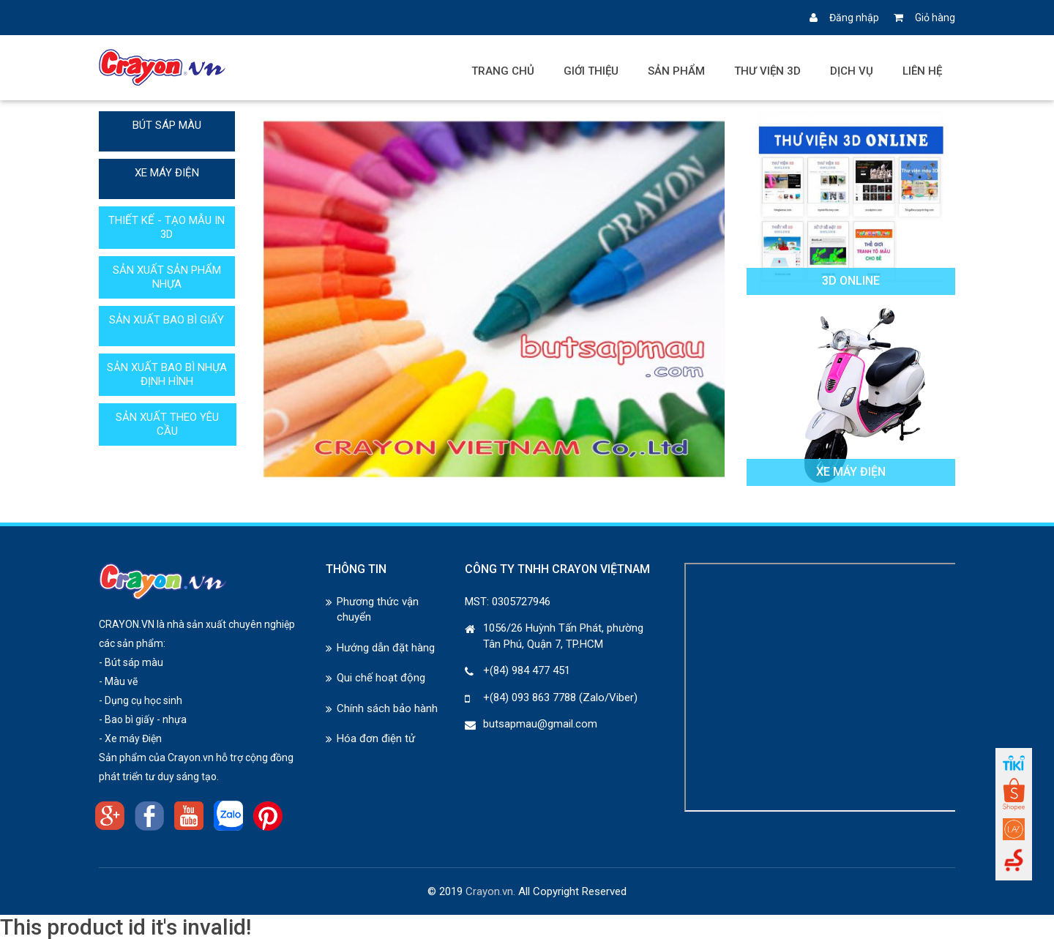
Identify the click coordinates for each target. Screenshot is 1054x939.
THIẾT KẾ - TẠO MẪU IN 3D (166, 227)
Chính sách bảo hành (387, 708)
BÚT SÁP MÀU (166, 125)
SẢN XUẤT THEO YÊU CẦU (167, 424)
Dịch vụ (851, 71)
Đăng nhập (844, 17)
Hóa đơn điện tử (376, 738)
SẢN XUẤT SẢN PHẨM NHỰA (167, 277)
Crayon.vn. (490, 891)
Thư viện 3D (767, 71)
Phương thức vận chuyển (378, 609)
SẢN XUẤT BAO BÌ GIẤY (166, 319)
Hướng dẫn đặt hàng (386, 647)
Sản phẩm (676, 71)
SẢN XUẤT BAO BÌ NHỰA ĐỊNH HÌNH (167, 374)
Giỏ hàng (924, 17)
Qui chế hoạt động (381, 677)
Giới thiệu (591, 71)
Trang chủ (502, 71)
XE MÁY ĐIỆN (167, 172)
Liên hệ (922, 71)
